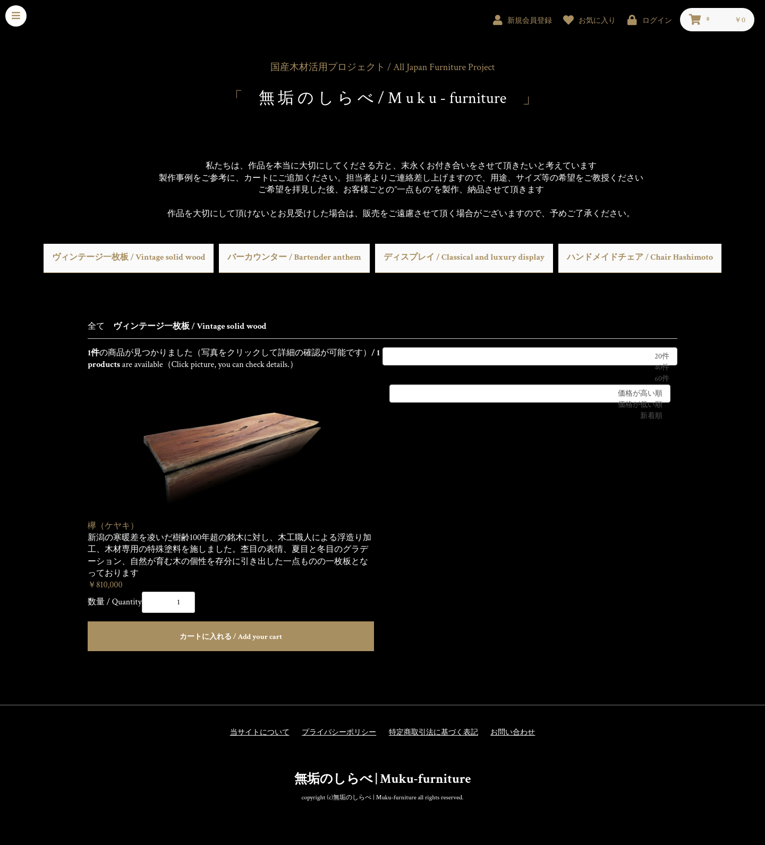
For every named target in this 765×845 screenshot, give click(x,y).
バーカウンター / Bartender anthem (294, 257)
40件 (529, 367)
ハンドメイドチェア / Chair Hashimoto (640, 257)
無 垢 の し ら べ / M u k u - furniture (383, 98)
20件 (529, 356)
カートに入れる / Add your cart (231, 637)
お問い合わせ (512, 732)
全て (96, 326)
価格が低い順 (530, 405)
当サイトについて (260, 732)
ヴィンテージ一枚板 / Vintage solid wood (129, 257)
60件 (529, 379)
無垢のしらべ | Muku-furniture (382, 779)
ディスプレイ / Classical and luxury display (464, 257)
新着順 (530, 416)
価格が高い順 (530, 393)
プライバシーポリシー (339, 732)
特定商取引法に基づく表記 (433, 732)
